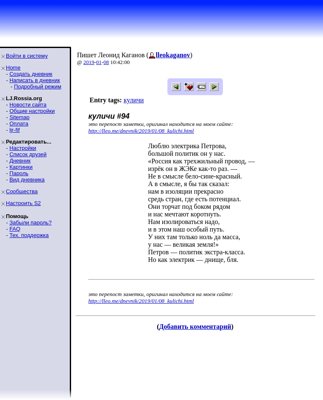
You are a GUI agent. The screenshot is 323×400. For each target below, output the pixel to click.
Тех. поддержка (28, 235)
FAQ (14, 229)
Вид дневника (27, 179)
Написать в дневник (34, 80)
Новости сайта (27, 104)
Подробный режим (37, 86)
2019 (88, 62)
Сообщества (22, 191)
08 (106, 62)
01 (99, 62)
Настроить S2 (23, 203)
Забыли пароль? (30, 222)
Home (13, 67)
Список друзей (27, 154)
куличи (134, 100)
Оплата (18, 123)
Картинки (20, 167)
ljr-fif (14, 130)
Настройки (22, 148)
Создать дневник (30, 74)
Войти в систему (27, 56)
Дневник (19, 160)
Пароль (18, 173)
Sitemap (19, 117)
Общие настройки (32, 111)
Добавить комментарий (195, 326)
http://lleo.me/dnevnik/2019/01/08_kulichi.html (141, 131)
